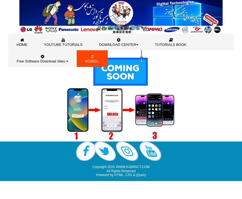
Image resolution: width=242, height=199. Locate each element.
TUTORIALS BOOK (171, 42)
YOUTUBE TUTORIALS (63, 42)
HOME (22, 42)
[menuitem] (22, 42)
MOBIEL (92, 58)
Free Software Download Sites (42, 58)
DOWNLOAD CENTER (118, 42)
